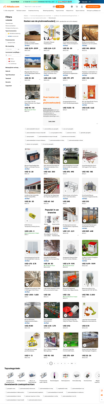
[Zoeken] (59, 6)
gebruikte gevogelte (85, 132)
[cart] (77, 7)
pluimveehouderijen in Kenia (75, 140)
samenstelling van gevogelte (50, 129)
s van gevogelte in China (55, 132)
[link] (101, 390)
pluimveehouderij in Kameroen (27, 388)
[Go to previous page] (47, 363)
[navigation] (13, 190)
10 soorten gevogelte (47, 144)
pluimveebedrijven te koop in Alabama (35, 140)
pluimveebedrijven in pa (77, 388)
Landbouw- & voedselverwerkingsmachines (65, 15)
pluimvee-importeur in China (32, 396)
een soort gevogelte (67, 129)
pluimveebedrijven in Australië (54, 392)
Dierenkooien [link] (52, 18)
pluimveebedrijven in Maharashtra (15, 392)
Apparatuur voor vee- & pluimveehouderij (35, 18)
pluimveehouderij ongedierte (35, 392)
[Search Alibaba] (38, 7)
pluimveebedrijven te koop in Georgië (47, 136)
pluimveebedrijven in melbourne (75, 392)
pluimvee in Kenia (71, 132)
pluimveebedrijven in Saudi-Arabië (15, 400)
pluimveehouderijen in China (56, 140)
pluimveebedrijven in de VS (68, 396)
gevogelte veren (10, 388)
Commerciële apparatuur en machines (40, 15)
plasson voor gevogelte (31, 144)
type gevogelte (29, 136)
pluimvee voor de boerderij (67, 136)
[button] (54, 7)
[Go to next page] (75, 363)
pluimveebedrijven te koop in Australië (35, 132)
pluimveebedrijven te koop (45, 388)
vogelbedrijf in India (61, 388)
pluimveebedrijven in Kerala (13, 396)
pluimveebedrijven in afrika (50, 396)
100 (72, 363)
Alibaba (26, 15)
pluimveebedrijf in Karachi (32, 129)
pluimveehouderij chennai (34, 400)
